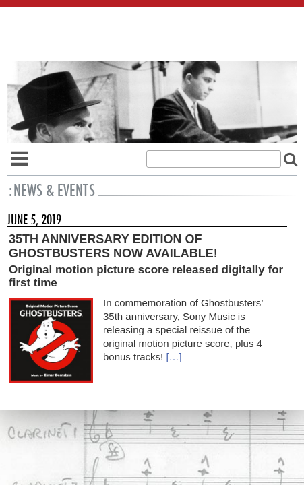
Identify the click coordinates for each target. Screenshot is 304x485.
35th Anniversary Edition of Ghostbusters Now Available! (113, 246)
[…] (173, 356)
